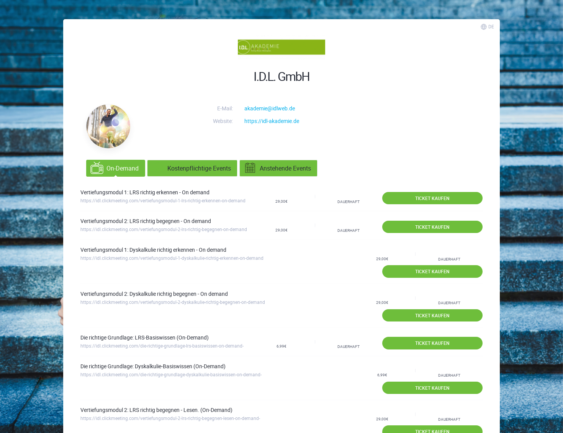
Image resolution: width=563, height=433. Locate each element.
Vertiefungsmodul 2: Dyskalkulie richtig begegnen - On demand (154, 293)
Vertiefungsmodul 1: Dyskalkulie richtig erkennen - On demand (153, 249)
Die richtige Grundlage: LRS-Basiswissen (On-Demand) (144, 337)
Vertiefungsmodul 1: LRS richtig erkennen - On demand (144, 192)
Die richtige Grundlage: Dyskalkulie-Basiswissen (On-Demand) (153, 366)
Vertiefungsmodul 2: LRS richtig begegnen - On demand (145, 221)
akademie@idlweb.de (269, 108)
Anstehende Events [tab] (277, 168)
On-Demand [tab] (114, 168)
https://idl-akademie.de (271, 121)
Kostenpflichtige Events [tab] (191, 168)
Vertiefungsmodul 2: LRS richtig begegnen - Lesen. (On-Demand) (156, 409)
